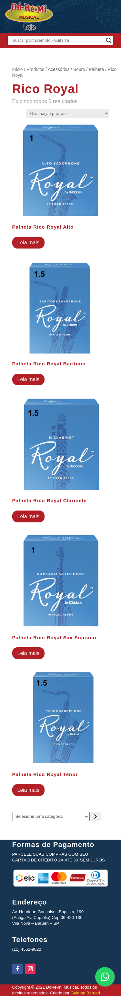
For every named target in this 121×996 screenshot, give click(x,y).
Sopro (79, 69)
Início (17, 69)
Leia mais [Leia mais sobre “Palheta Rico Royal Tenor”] (28, 790)
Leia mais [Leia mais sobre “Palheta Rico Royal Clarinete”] (28, 516)
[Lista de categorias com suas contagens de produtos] (51, 816)
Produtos (35, 69)
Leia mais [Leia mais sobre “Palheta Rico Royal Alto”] (28, 242)
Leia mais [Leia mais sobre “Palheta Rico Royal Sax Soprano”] (28, 653)
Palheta (96, 69)
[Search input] (58, 40)
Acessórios (58, 69)
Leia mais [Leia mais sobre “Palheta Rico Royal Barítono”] (28, 379)
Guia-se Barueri (84, 993)
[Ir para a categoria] (95, 816)
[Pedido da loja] (67, 113)
